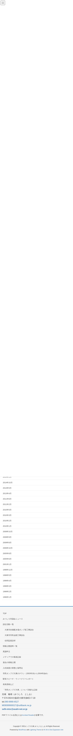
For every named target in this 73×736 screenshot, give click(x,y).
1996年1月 (7, 597)
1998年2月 (7, 591)
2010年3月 (7, 515)
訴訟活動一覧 (8, 624)
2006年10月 (8, 548)
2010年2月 (7, 521)
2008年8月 (7, 543)
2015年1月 (7, 477)
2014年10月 (8, 483)
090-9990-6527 (12, 702)
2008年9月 (7, 537)
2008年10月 (8, 531)
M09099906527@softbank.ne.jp (16, 705)
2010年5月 (7, 510)
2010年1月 (7, 526)
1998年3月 (7, 586)
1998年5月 (7, 575)
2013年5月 (7, 488)
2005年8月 (7, 553)
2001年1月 (7, 564)
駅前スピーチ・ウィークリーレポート (18, 679)
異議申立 (6, 651)
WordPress (22, 730)
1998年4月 (7, 581)
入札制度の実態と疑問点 (13, 668)
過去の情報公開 (9, 662)
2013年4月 (7, 493)
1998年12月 (8, 570)
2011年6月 (7, 499)
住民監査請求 (10, 641)
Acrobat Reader (28, 715)
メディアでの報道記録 (12, 657)
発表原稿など (8, 684)
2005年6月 (7, 559)
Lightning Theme (35, 730)
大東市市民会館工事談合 (15, 635)
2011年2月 (7, 504)
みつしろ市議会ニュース (13, 619)
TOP (5, 613)
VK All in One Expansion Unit (53, 730)
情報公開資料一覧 (10, 646)
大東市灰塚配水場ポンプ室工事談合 (19, 630)
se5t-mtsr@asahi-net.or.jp (14, 709)
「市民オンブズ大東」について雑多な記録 (20, 690)
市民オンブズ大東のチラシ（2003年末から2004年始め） (26, 673)
